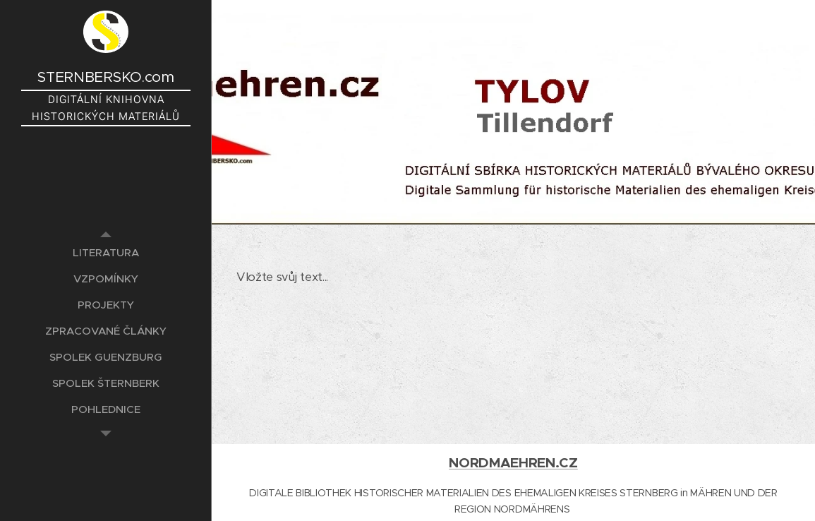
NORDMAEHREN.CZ (513, 463)
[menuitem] (105, 252)
